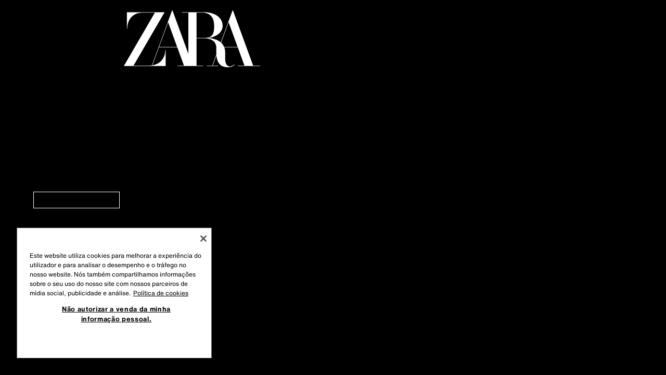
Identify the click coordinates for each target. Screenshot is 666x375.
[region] (114, 293)
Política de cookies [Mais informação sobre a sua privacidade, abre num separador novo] (160, 293)
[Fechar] (203, 238)
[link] (76, 200)
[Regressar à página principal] (192, 38)
